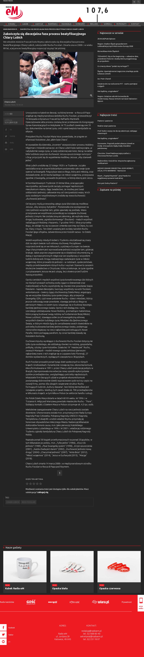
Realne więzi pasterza (106, 126)
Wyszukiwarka (139, 2)
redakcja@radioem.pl (91, 631)
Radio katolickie (7, 602)
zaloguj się (42, 492)
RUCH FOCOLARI (28, 502)
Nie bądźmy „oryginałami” (108, 91)
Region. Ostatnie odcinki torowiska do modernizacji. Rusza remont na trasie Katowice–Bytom (117, 98)
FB (11, 130)
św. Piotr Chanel (104, 79)
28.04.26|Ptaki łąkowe (106, 39)
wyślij (11, 149)
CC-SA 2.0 (20, 105)
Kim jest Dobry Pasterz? (107, 183)
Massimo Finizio (10, 105)
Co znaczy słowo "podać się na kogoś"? (113, 66)
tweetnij (12, 136)
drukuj (12, 143)
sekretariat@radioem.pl (91, 636)
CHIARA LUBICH (12, 502)
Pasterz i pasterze (105, 121)
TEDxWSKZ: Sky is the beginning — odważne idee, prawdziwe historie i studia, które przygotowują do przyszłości (117, 58)
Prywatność (127, 602)
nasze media (8, 1)
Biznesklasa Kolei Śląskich (108, 51)
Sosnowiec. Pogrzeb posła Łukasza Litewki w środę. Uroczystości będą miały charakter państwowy (115, 145)
